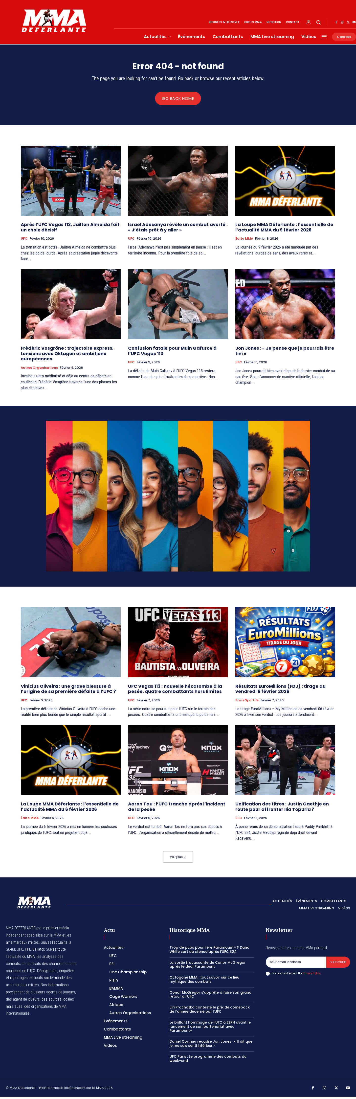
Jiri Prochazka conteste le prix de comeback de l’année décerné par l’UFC (210, 1011)
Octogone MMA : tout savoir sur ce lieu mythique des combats (204, 981)
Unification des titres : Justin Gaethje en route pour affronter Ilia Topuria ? (282, 809)
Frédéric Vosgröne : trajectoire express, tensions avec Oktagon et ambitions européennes (67, 355)
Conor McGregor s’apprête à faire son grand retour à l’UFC (210, 996)
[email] (296, 964)
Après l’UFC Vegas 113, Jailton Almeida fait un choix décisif (70, 229)
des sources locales (58, 1001)
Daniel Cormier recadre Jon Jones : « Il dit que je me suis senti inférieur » (211, 1045)
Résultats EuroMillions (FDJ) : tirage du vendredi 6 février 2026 (280, 691)
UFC (24, 241)
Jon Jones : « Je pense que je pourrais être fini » (284, 353)
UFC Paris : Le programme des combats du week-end (208, 1060)
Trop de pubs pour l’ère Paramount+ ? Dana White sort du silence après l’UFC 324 (209, 951)
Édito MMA (244, 241)
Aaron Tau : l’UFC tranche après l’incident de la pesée (176, 809)
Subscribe (337, 964)
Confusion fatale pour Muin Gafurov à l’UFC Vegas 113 (172, 353)
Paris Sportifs (247, 703)
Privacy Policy (311, 976)
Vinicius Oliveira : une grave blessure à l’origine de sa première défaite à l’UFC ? (68, 691)
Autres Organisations (39, 370)
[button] (318, 22)
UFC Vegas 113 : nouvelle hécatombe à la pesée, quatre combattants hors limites (175, 691)
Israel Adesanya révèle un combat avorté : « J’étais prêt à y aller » (178, 229)
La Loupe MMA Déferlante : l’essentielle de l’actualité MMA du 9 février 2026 (284, 229)
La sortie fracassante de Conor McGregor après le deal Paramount (208, 966)
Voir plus (178, 859)
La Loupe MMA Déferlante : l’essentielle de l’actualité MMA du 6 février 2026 (70, 809)
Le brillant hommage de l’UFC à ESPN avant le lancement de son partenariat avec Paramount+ (210, 1028)
